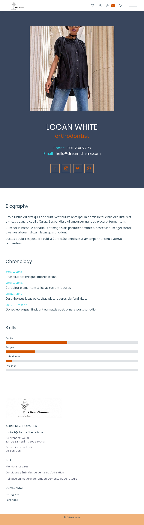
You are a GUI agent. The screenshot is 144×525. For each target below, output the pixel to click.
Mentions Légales (17, 466)
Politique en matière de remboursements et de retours (41, 478)
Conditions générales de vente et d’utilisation (35, 472)
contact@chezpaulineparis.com (25, 432)
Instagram (12, 494)
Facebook (12, 500)
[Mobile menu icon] (133, 5)
